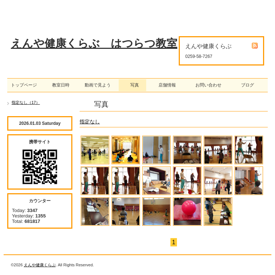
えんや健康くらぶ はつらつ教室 (94, 43)
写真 (132, 85)
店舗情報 (165, 85)
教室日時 (56, 85)
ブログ (245, 85)
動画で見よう (95, 85)
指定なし (90, 121)
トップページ (24, 85)
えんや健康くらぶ (40, 265)
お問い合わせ (206, 85)
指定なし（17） (26, 102)
